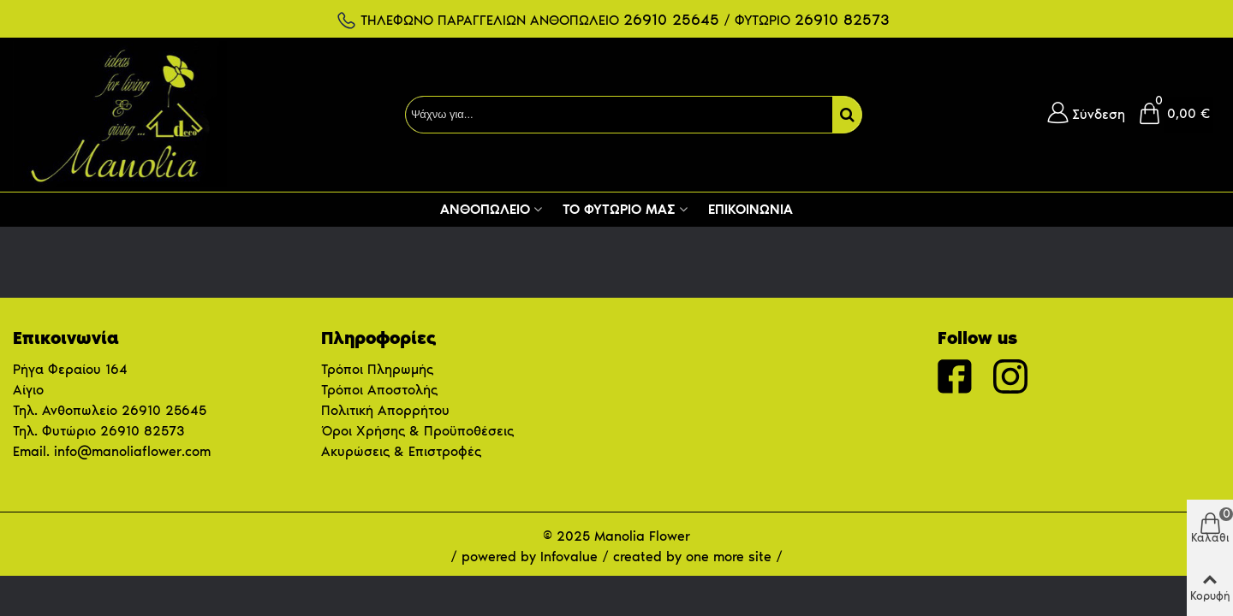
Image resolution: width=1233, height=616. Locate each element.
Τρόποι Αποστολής (379, 390)
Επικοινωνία (750, 209)
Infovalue (571, 556)
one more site (728, 556)
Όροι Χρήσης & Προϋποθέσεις (417, 431)
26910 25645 (164, 410)
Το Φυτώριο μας (619, 209)
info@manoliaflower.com (132, 451)
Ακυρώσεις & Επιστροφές (401, 451)
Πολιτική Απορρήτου (385, 410)
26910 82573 (142, 431)
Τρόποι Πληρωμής (377, 369)
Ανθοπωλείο (485, 209)
